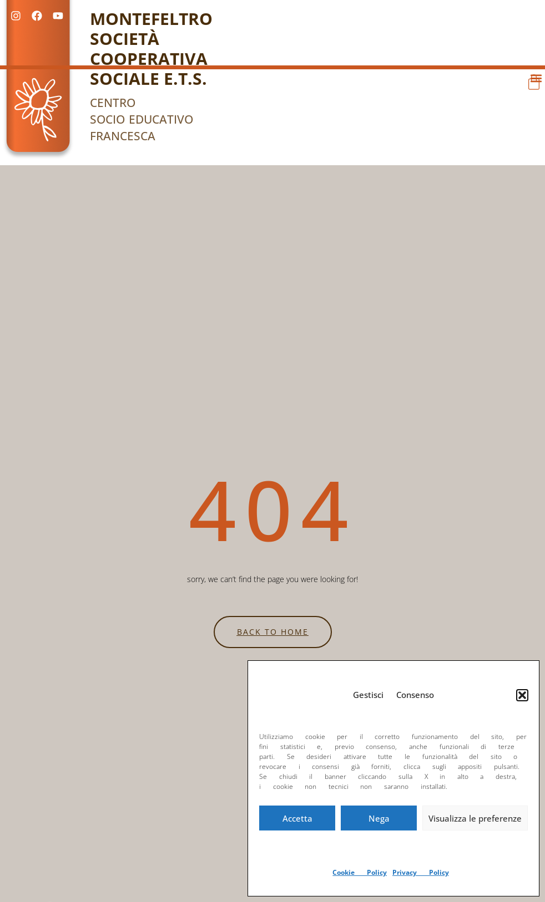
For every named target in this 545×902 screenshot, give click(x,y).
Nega (379, 818)
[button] (522, 695)
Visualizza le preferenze (475, 818)
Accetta (297, 818)
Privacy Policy (420, 872)
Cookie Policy (359, 872)
